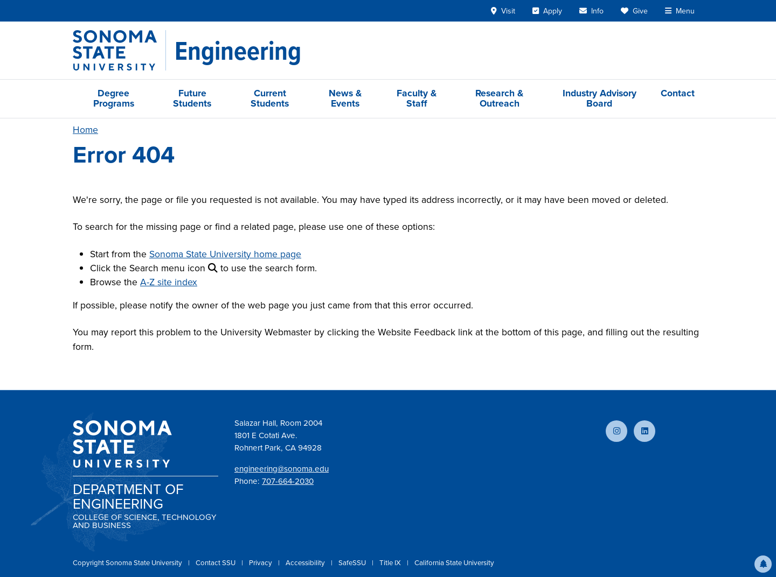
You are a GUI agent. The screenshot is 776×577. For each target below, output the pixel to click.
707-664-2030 (288, 481)
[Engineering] (238, 50)
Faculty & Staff (416, 98)
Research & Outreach (499, 98)
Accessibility (306, 563)
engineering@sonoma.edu (281, 469)
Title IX (391, 563)
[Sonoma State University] (119, 50)
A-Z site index (168, 282)
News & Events (345, 98)
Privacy (261, 563)
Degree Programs (113, 98)
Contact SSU (216, 563)
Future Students (192, 98)
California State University (454, 563)
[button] (763, 564)
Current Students (270, 98)
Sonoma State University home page (225, 254)
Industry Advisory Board (599, 98)
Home (85, 130)
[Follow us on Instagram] (616, 431)
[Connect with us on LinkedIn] (644, 431)
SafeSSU (353, 563)
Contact (678, 93)
